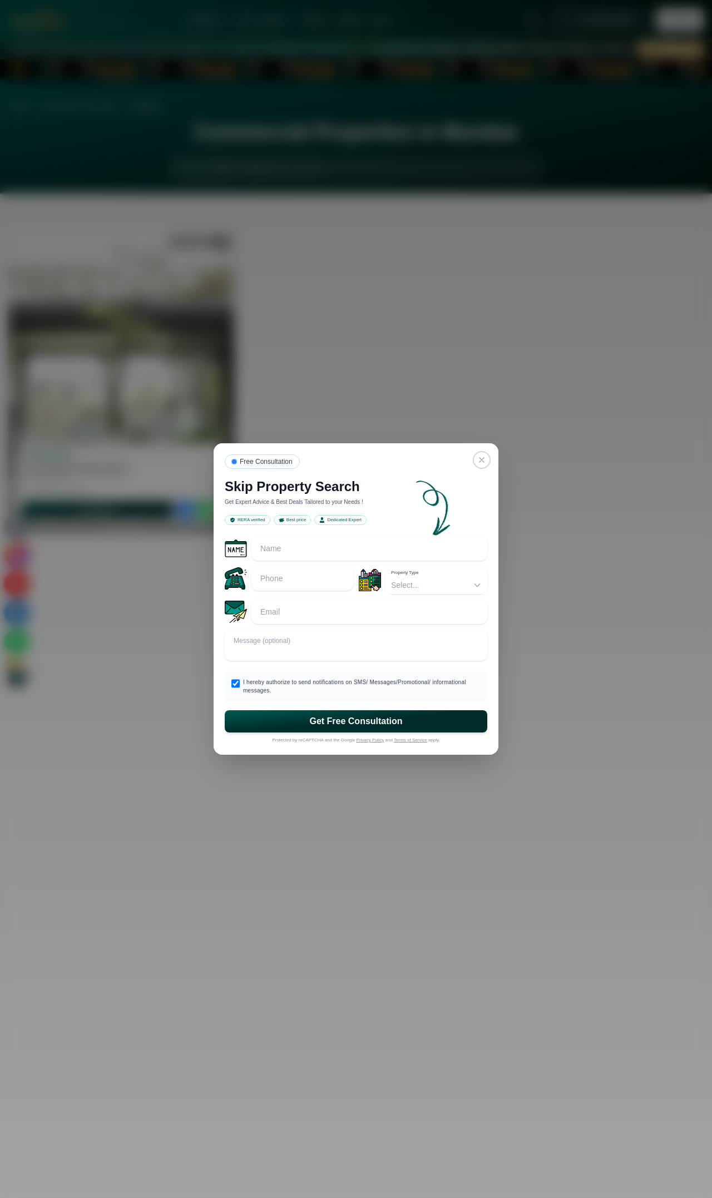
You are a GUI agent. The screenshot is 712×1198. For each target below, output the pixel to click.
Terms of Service (410, 739)
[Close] (482, 460)
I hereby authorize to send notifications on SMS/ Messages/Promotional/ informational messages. (354, 686)
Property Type (405, 572)
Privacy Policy (370, 739)
